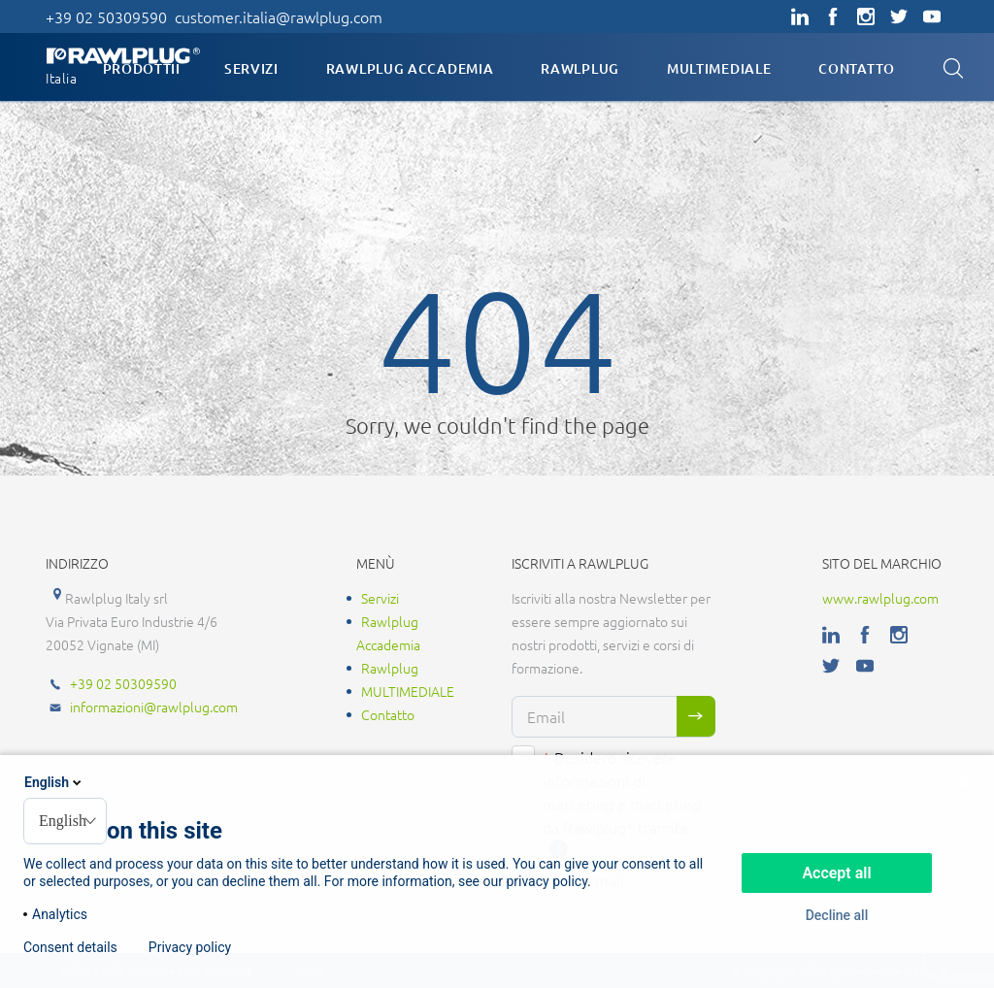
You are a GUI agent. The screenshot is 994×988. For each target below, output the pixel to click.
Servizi (251, 68)
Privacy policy (190, 947)
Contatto (856, 68)
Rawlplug (580, 68)
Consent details (70, 947)
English (54, 782)
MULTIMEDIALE (719, 68)
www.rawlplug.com (880, 598)
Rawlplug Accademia (410, 68)
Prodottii (142, 68)
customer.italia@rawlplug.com (278, 16)
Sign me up (696, 716)
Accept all (836, 873)
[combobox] (65, 821)
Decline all (837, 915)
